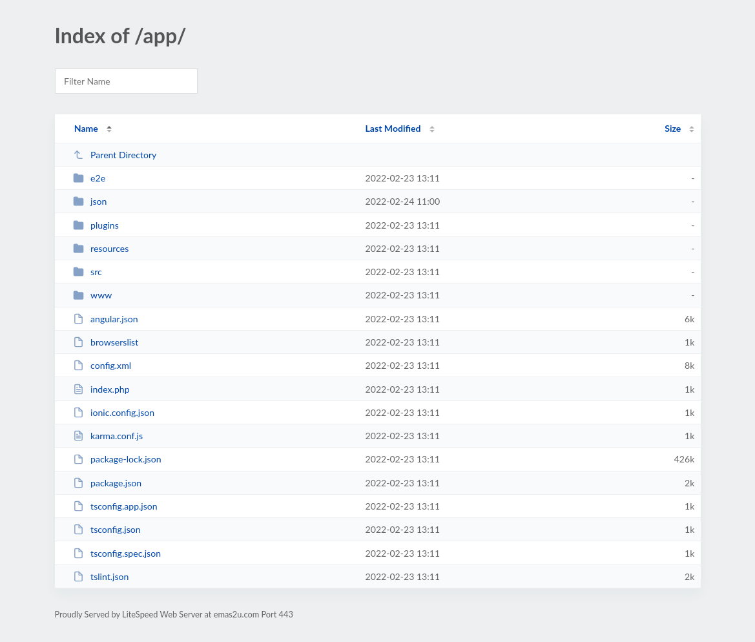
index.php (101, 389)
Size (673, 128)
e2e (89, 177)
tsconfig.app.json (115, 506)
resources (101, 248)
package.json (107, 482)
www (92, 294)
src (87, 271)
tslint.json (101, 576)
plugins (96, 225)
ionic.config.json (113, 412)
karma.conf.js (108, 435)
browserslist (106, 342)
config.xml (102, 365)
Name (86, 128)
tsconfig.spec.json (117, 553)
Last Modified (393, 128)
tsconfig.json (107, 529)
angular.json (105, 318)
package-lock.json (117, 458)
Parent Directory (115, 154)
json (90, 201)
